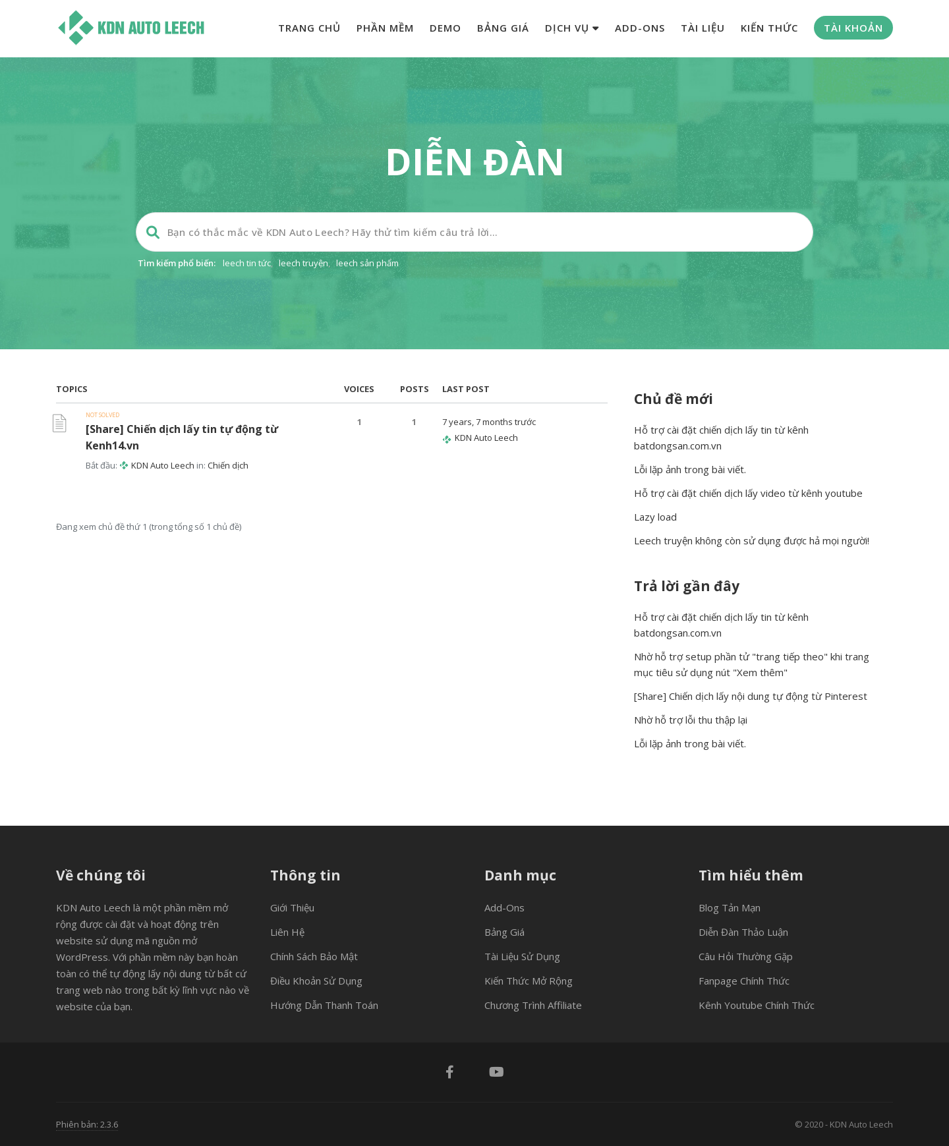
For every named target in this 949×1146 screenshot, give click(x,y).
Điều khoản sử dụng (316, 980)
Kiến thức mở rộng (528, 980)
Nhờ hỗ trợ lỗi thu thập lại (690, 719)
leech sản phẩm (367, 263)
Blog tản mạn (730, 907)
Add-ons (640, 27)
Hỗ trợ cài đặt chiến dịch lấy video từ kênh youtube (748, 493)
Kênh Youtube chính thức (757, 1005)
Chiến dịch (228, 465)
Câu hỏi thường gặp (746, 956)
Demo (445, 27)
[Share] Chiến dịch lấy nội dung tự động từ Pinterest (750, 695)
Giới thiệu (292, 907)
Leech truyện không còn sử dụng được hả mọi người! (751, 540)
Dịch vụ (572, 27)
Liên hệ (287, 931)
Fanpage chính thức (744, 980)
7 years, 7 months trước (489, 422)
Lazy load (655, 516)
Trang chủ (309, 27)
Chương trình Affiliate (533, 1005)
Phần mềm (385, 27)
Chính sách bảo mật (314, 956)
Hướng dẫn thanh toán (324, 1005)
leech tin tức (247, 263)
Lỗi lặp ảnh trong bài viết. (690, 469)
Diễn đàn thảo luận (743, 931)
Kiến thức (769, 27)
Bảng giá (503, 27)
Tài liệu (703, 27)
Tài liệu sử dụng (522, 956)
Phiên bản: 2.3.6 (87, 1124)
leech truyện (303, 263)
